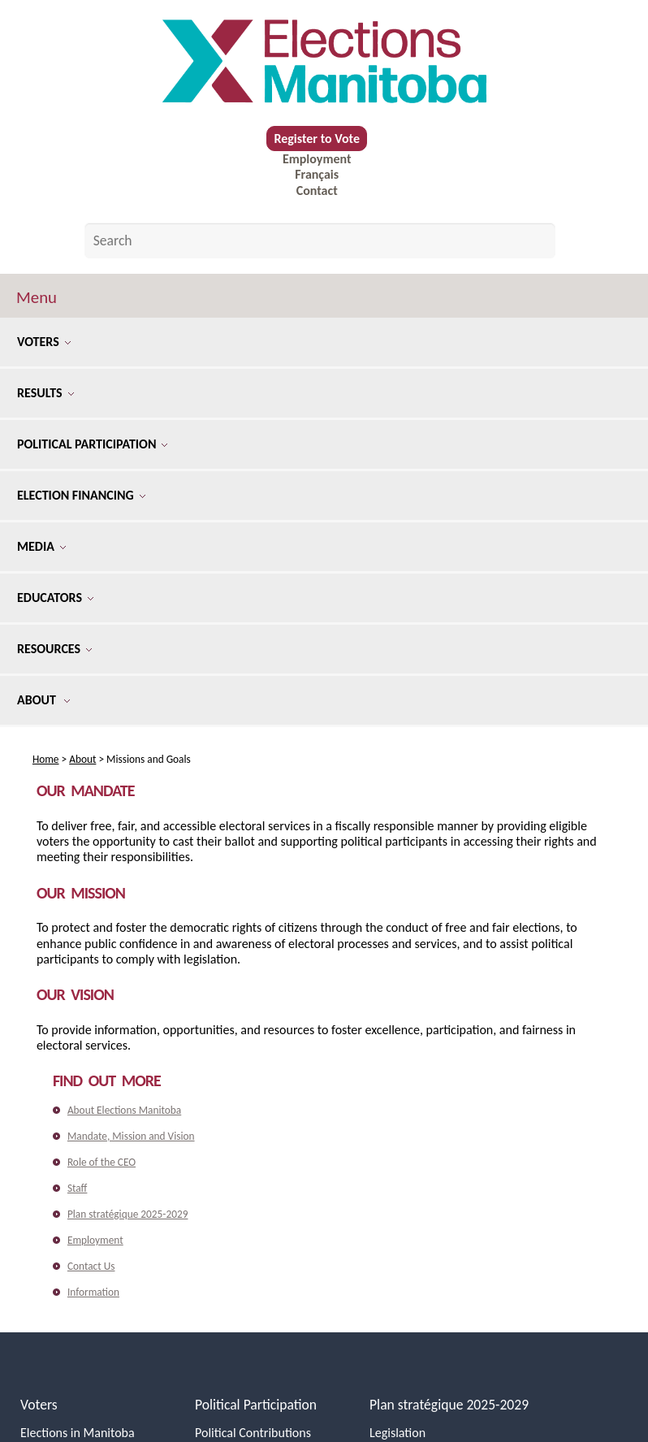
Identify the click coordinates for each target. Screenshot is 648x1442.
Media (41, 546)
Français (317, 174)
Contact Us (91, 1266)
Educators (55, 597)
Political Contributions (253, 1432)
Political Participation (92, 444)
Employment (317, 159)
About (43, 700)
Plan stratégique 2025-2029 (127, 1214)
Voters (44, 341)
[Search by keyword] (320, 240)
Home (45, 759)
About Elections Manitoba (124, 1110)
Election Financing (81, 495)
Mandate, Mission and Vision (131, 1136)
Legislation (397, 1432)
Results (45, 393)
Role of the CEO (101, 1162)
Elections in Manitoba (77, 1432)
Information (93, 1292)
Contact (317, 190)
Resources (54, 648)
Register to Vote (317, 138)
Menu (36, 297)
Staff (77, 1188)
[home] (324, 61)
